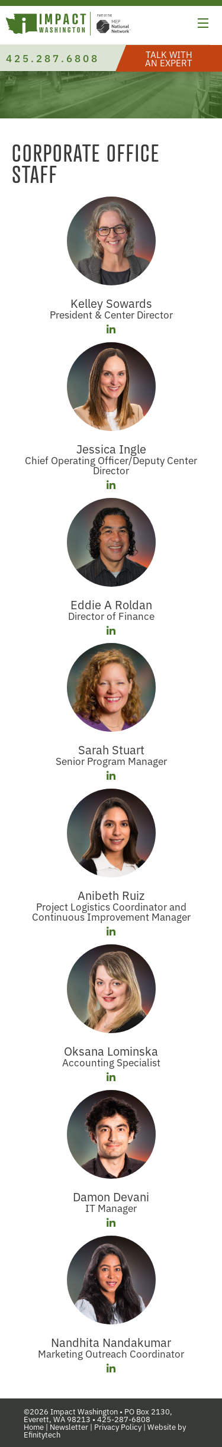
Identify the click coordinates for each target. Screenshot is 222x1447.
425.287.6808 (52, 58)
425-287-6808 (123, 1419)
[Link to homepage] (68, 25)
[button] (203, 25)
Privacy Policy (117, 1426)
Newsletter (69, 1426)
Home (34, 1426)
